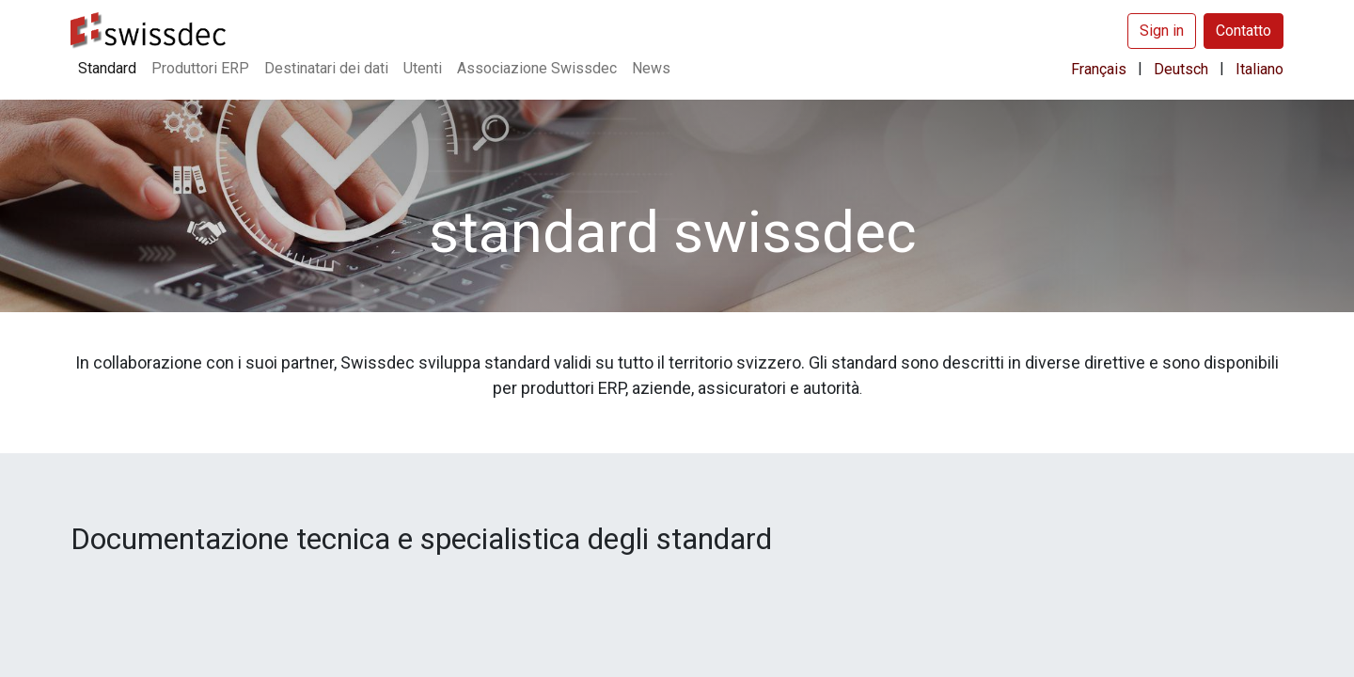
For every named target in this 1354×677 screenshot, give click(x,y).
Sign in (1162, 30)
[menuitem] (107, 68)
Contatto (1243, 30)
